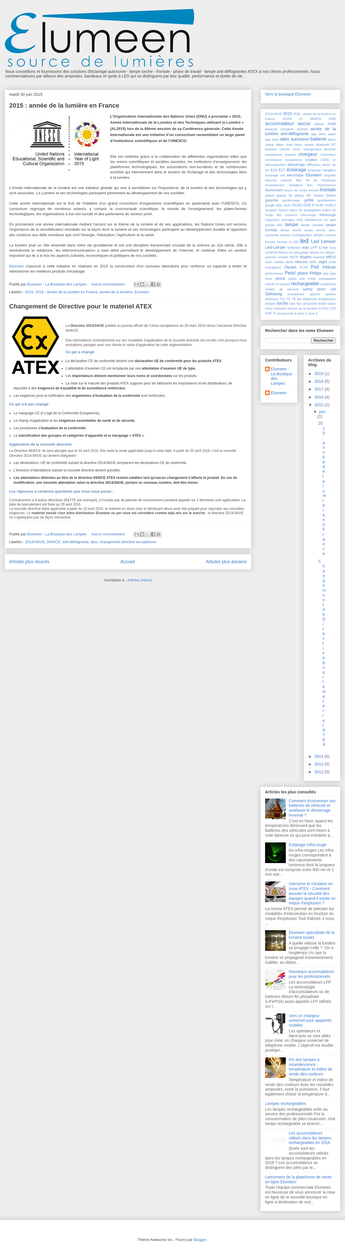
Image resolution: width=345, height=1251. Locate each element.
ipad (333, 220)
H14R (319, 205)
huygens (271, 210)
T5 (288, 299)
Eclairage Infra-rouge (308, 844)
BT (334, 144)
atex (94, 542)
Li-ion (323, 248)
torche (282, 303)
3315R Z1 (292, 119)
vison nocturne (275, 308)
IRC (280, 225)
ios (326, 220)
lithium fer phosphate (294, 252)
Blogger (200, 1240)
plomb (280, 279)
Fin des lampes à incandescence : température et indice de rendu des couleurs (310, 1066)
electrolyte (295, 175)
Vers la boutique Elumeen (288, 94)
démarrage (296, 165)
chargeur (307, 154)
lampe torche (290, 230)
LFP (313, 248)
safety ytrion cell (319, 289)
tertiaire (270, 303)
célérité (284, 149)
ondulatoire (273, 267)
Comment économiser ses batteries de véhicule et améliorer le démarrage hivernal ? (312, 808)
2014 (320, 756)
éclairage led (275, 175)
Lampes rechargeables (285, 1103)
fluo (310, 185)
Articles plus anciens (226, 561)
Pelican (329, 267)
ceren (297, 149)
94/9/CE (53, 542)
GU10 (297, 205)
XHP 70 (270, 313)
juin (322, 411)
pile (325, 273)
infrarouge (327, 215)
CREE (324, 160)
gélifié (309, 200)
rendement (328, 284)
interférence (313, 220)
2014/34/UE (35, 542)
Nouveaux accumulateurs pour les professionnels (311, 974)
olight (322, 262)
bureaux (271, 149)
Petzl (290, 273)
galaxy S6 (284, 195)
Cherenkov (328, 154)
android (302, 129)
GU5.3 (308, 205)
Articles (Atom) (139, 580)
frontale (328, 190)
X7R (332, 308)
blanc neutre (304, 144)
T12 (282, 299)
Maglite (306, 257)
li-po (333, 247)
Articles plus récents (29, 561)
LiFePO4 (271, 252)
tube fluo (295, 303)
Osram (290, 267)
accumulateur (279, 123)
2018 (320, 381)
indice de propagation (305, 210)
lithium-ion (317, 252)
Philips (315, 273)
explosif (286, 180)
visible (322, 303)
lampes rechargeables (296, 235)
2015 (29, 292)
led (304, 240)
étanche (271, 180)
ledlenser (294, 247)
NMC (313, 262)
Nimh (289, 262)
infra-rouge (308, 215)
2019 (320, 373)
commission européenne (283, 160)
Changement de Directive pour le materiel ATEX (80, 306)
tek (299, 299)
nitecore (301, 262)
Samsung (273, 294)
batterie (318, 139)
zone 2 (312, 313)
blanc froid (284, 144)
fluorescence (327, 185)
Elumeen (16, 266)
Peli (315, 267)
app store (318, 134)
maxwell (319, 257)
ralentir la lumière (277, 284)
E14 (274, 170)
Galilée (331, 195)
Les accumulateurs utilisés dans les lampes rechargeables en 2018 (310, 1138)
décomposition (275, 164)
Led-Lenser (275, 247)
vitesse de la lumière (303, 308)
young (281, 313)
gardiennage (291, 200)
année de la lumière (115, 292)
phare (303, 273)
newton (279, 262)
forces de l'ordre (296, 190)
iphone (270, 225)
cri (334, 160)
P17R (304, 267)
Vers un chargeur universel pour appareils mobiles (310, 1020)
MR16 (331, 257)
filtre (299, 180)
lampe (291, 224)
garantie (271, 200)
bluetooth (322, 144)
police (292, 278)
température (327, 299)
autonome (300, 139)
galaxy (269, 195)
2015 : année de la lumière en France (64, 105)
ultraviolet (310, 303)
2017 (320, 389)
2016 (320, 397)
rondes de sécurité (281, 289)
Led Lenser (323, 241)
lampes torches (325, 235)
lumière (283, 257)
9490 (332, 119)
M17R (294, 257)
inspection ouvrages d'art (284, 220)
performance (274, 273)
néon (268, 262)
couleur (311, 160)
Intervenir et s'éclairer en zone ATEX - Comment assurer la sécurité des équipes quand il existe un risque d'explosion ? (312, 893)
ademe (319, 124)
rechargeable (305, 283)
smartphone (296, 294)
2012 (320, 772)
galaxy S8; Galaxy (309, 195)
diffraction (314, 164)
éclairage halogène (322, 170)
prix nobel (308, 278)
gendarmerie (327, 200)
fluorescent (274, 190)
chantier (290, 154)
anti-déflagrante (75, 542)
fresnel (314, 190)
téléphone (310, 299)
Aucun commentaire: (108, 284)
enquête (330, 175)
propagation (327, 278)
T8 (294, 299)
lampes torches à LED (281, 242)
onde (332, 262)
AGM (331, 124)
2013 (320, 764)
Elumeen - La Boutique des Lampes (281, 376)
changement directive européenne (127, 542)
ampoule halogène (279, 129)
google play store (278, 205)
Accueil (127, 561)
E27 (282, 170)
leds (305, 248)
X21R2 (323, 308)
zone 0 (291, 313)
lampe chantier (312, 225)
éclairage (296, 169)
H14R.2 (330, 205)
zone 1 (302, 313)
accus (304, 123)
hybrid (283, 210)
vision (331, 303)
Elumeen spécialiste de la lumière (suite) (312, 935)
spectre (315, 294)
